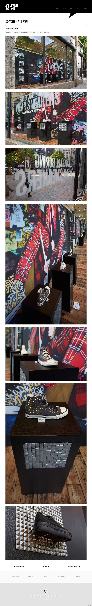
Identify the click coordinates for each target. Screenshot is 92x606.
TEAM (45, 577)
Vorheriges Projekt (18, 566)
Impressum (33, 596)
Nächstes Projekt (74, 566)
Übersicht (46, 566)
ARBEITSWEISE (60, 577)
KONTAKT (77, 577)
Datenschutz (40, 596)
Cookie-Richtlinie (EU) (56, 596)
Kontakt (47, 596)
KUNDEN (31, 577)
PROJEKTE (15, 577)
